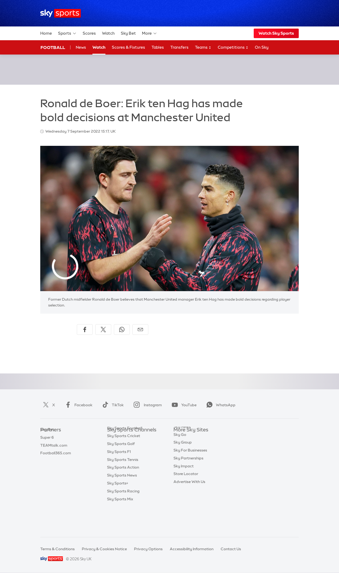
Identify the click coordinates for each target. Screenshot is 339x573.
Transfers (179, 47)
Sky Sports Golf (121, 469)
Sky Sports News (122, 501)
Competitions (233, 47)
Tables (157, 47)
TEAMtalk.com (53, 454)
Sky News (182, 446)
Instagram (146, 404)
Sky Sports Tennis (122, 485)
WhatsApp (219, 404)
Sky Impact (183, 485)
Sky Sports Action (123, 493)
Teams (203, 47)
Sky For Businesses (190, 469)
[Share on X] (103, 329)
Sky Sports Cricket (123, 461)
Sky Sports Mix (120, 525)
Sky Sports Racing (123, 517)
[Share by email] (140, 329)
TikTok (112, 404)
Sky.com (181, 438)
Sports (67, 33)
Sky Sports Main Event (126, 438)
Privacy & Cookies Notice (104, 549)
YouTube (183, 404)
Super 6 (47, 446)
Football (53, 47)
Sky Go (179, 454)
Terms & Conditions (57, 549)
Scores (89, 33)
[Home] (60, 13)
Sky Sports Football (124, 454)
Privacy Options (148, 549)
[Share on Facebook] (85, 329)
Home (46, 33)
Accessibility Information (191, 549)
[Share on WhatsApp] (122, 329)
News (81, 47)
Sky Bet (128, 33)
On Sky (262, 47)
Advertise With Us (189, 501)
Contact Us (231, 549)
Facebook (77, 404)
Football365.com (55, 461)
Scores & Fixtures (128, 47)
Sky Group (182, 461)
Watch (108, 33)
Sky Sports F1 (119, 477)
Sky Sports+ (117, 509)
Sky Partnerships (188, 477)
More (149, 33)
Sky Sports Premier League (131, 446)
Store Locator (185, 493)
